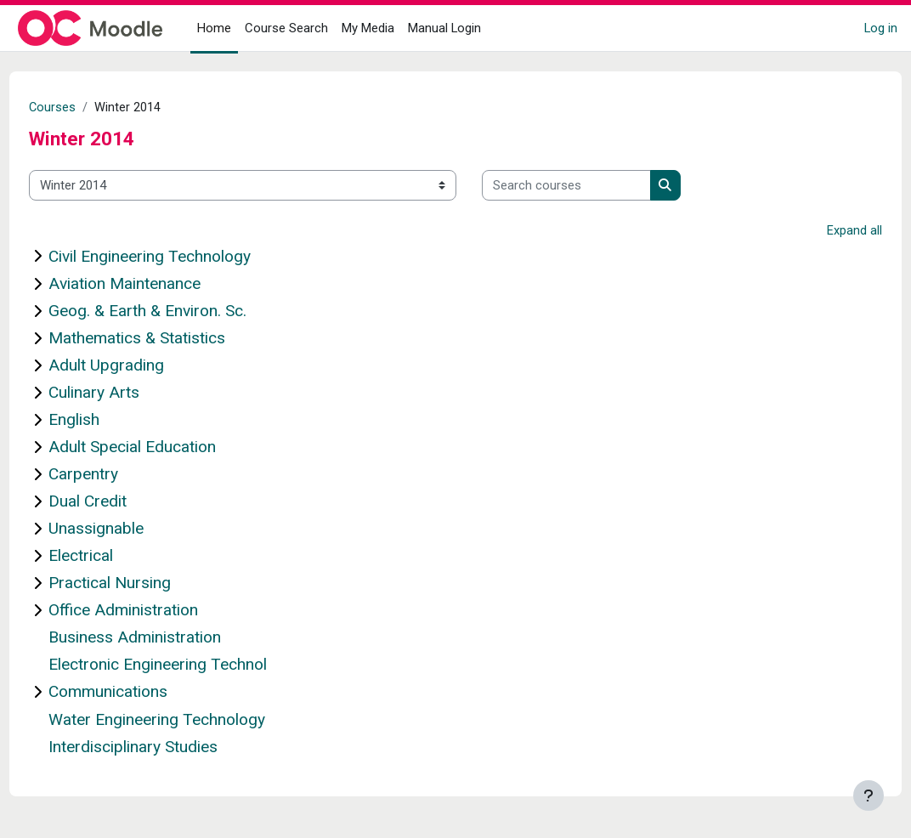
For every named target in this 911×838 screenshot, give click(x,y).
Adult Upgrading (137, 366)
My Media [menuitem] (368, 28)
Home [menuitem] (214, 28)
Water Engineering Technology (188, 720)
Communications (139, 693)
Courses (84, 108)
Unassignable (127, 529)
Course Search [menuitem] (286, 28)
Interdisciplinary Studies (164, 747)
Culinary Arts (125, 393)
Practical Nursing (141, 583)
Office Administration (154, 611)
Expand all (823, 232)
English (105, 420)
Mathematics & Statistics (168, 338)
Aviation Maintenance (156, 284)
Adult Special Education (163, 447)
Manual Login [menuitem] (444, 28)
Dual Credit (119, 502)
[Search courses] (597, 185)
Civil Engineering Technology (181, 257)
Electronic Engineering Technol (189, 666)
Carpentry (115, 474)
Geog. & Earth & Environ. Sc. (179, 311)
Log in (880, 28)
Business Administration (166, 638)
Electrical (112, 556)
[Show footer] (868, 795)
